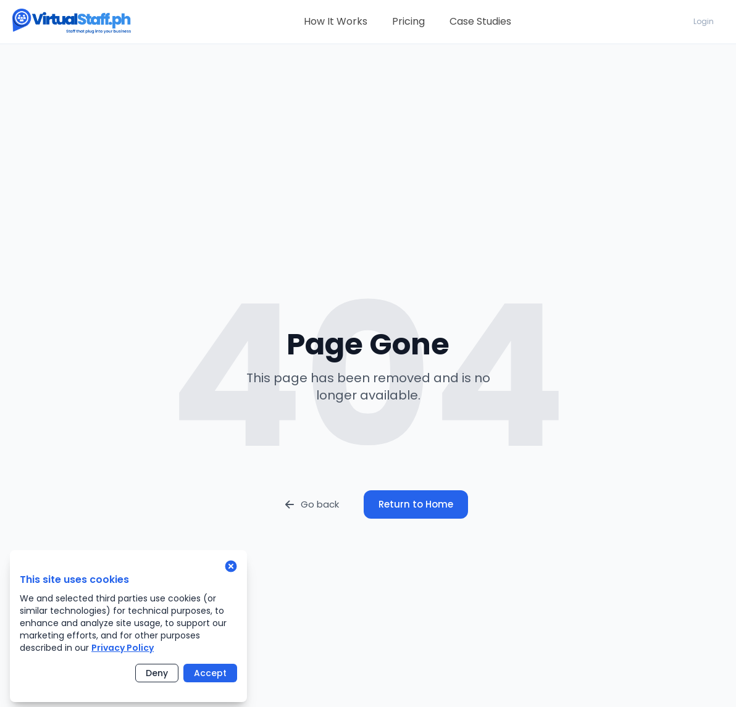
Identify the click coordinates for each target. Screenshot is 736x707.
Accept (210, 673)
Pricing (408, 21)
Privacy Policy (122, 648)
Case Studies (480, 21)
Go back (311, 504)
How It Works (335, 21)
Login (703, 21)
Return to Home (415, 504)
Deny (157, 673)
